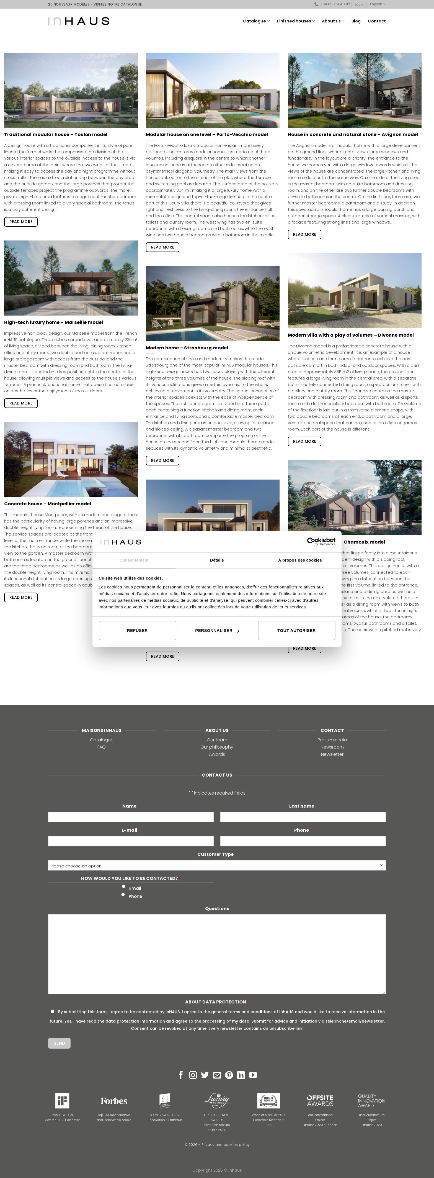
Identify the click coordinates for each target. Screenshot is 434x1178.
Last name (303, 806)
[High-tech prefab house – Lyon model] (213, 515)
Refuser (137, 630)
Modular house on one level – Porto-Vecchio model (207, 135)
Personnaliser (217, 630)
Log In (360, 4)
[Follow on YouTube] (253, 1075)
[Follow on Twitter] (205, 1075)
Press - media (332, 740)
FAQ (101, 747)
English (378, 4)
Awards (217, 754)
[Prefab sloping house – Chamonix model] (355, 497)
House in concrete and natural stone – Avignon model (353, 135)
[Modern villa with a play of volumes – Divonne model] (355, 290)
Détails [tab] (217, 560)
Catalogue (256, 21)
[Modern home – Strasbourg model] (213, 303)
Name (130, 806)
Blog (356, 21)
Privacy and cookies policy (226, 1144)
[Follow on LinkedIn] (241, 1075)
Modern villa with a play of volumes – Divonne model (351, 335)
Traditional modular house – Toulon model (55, 135)
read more (21, 221)
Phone (303, 830)
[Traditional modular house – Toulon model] (71, 90)
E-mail (131, 830)
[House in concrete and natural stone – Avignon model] (355, 90)
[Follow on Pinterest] (229, 1075)
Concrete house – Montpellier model (47, 504)
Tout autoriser (296, 630)
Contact (377, 21)
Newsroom (332, 747)
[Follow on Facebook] (181, 1075)
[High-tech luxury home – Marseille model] (71, 278)
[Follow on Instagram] (193, 1075)
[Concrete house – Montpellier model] (71, 459)
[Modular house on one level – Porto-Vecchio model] (213, 90)
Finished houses (296, 21)
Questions (217, 908)
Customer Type (216, 854)
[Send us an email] (217, 1075)
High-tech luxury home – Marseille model (53, 322)
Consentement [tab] (133, 560)
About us (333, 21)
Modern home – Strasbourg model (187, 348)
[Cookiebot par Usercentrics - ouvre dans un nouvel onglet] (311, 541)
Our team (217, 740)
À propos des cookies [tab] (300, 560)
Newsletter (332, 754)
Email (135, 888)
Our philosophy (216, 747)
